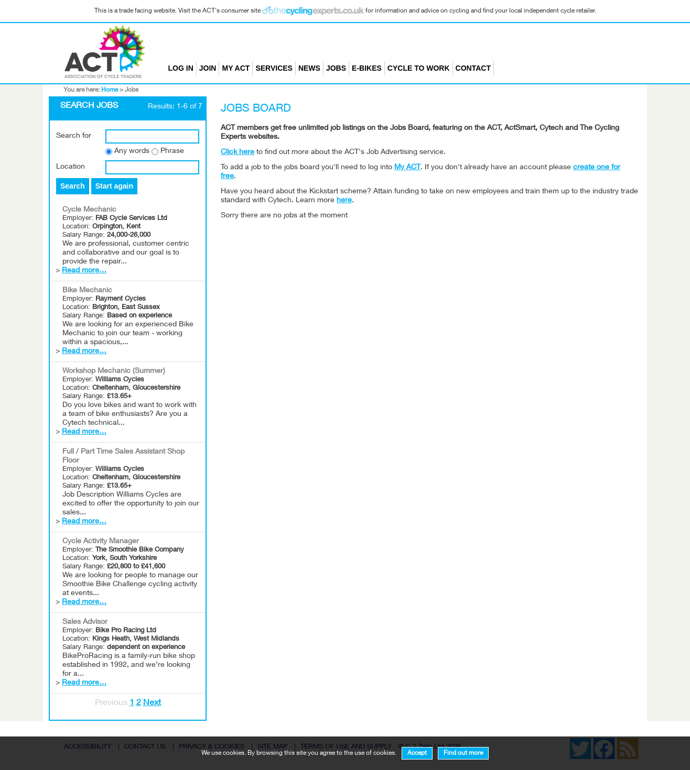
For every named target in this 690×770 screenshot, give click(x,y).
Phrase (172, 151)
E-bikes (367, 68)
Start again (114, 186)
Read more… (84, 270)
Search (72, 186)
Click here (237, 152)
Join (208, 68)
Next (152, 703)
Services (274, 68)
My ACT (236, 68)
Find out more (463, 753)
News (309, 68)
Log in (180, 68)
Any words (131, 151)
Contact (473, 68)
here (344, 200)
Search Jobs (89, 106)
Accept (417, 753)
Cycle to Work (418, 68)
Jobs (336, 68)
